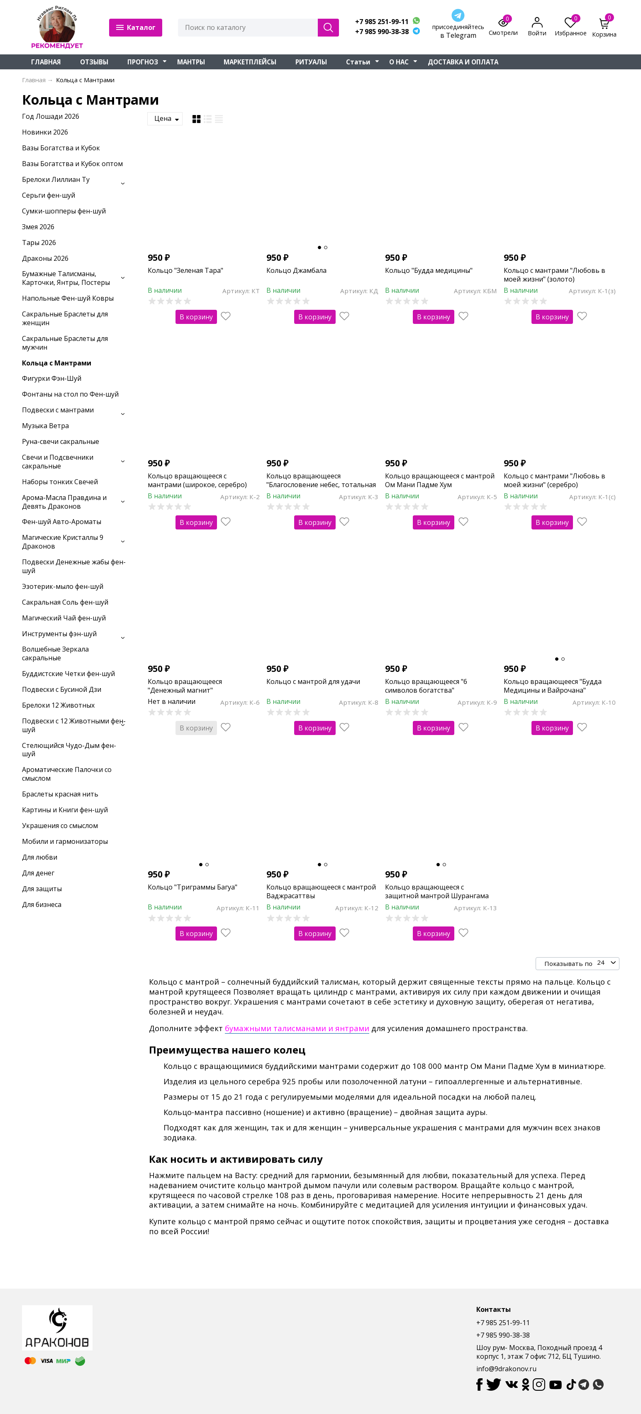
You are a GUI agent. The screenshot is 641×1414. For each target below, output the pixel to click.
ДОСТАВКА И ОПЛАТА (463, 62)
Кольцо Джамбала (296, 270)
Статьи (358, 62)
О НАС (399, 62)
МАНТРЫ (191, 62)
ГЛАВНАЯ (46, 62)
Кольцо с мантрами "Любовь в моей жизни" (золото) (554, 275)
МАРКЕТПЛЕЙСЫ (250, 62)
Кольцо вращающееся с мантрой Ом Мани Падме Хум (440, 480)
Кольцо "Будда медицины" (429, 270)
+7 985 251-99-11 (382, 21)
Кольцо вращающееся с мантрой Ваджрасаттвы (321, 891)
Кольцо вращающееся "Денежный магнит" (185, 686)
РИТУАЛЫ (311, 62)
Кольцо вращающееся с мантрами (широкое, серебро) (197, 480)
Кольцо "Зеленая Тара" (185, 270)
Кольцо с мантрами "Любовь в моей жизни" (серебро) (554, 480)
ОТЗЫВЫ (94, 62)
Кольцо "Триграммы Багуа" (192, 887)
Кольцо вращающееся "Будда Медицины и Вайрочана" (553, 686)
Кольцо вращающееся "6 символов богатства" (426, 686)
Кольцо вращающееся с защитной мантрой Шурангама (437, 891)
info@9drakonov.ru (506, 1368)
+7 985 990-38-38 (382, 31)
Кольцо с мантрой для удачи (313, 681)
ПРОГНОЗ (142, 62)
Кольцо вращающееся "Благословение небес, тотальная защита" (321, 484)
